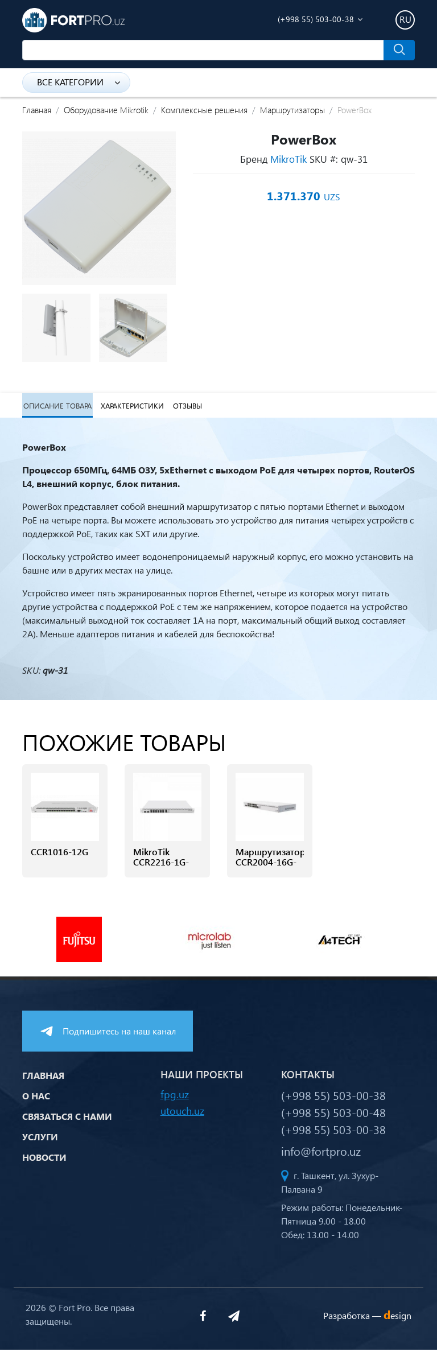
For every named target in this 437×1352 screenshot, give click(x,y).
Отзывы (185, 406)
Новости (44, 1159)
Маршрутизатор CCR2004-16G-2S (270, 864)
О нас (36, 1097)
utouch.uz (182, 1113)
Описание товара (56, 406)
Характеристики (130, 406)
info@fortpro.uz (321, 1153)
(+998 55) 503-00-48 (333, 1114)
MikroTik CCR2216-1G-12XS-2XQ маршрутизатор (167, 870)
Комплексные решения (204, 110)
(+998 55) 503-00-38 (316, 19)
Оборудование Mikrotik (106, 110)
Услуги (40, 1138)
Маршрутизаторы (292, 110)
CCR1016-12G (59, 853)
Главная (36, 110)
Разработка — (367, 1317)
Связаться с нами (67, 1118)
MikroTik (288, 159)
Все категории (78, 82)
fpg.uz (174, 1096)
